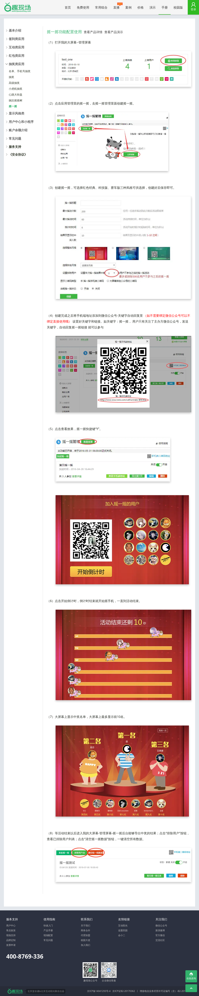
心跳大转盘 (15, 94)
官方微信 (160, 935)
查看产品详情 (93, 32)
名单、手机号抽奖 (20, 71)
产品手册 (48, 930)
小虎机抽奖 (15, 88)
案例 (128, 7)
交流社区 (160, 940)
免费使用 (83, 7)
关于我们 (85, 925)
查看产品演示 (113, 32)
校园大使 (85, 940)
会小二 (121, 935)
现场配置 (48, 935)
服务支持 (15, 147)
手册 (164, 7)
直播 (117, 6)
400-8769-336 (24, 956)
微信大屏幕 (17, 7)
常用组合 (101, 7)
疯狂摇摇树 (15, 100)
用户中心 (11, 925)
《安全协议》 (18, 154)
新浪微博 (160, 930)
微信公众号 (161, 925)
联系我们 (87, 919)
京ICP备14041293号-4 (99, 991)
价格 (140, 7)
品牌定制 (11, 940)
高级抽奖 (14, 83)
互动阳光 (122, 925)
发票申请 (11, 945)
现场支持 (11, 935)
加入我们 (85, 945)
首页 (68, 7)
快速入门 (48, 925)
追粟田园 (122, 930)
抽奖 (11, 77)
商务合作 (85, 930)
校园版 (178, 7)
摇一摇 (13, 106)
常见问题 (48, 940)
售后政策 (11, 930)
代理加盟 (85, 935)
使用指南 (49, 919)
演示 (152, 7)
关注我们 (161, 919)
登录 (193, 9)
